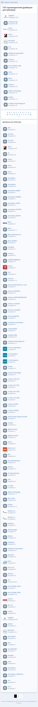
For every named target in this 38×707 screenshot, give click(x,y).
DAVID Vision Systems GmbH (17, 417)
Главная (6, 2)
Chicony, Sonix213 (14, 304)
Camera (10, 253)
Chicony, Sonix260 (14, 310)
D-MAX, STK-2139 (13, 398)
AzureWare (11, 178)
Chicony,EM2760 (13, 316)
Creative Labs (13, 22)
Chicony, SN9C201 (14, 291)
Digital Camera (13, 436)
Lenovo (10, 599)
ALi (9, 153)
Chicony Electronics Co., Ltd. (17, 285)
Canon (10, 266)
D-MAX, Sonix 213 (13, 379)
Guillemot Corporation (16, 53)
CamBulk (11, 247)
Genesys (11, 523)
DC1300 (10, 423)
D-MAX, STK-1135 (13, 385)
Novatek (10, 655)
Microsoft (11, 41)
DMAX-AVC (11, 448)
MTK (9, 643)
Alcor (10, 34)
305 (9, 128)
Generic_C (11, 517)
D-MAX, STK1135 (13, 404)
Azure (10, 172)
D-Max (10, 366)
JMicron (10, 574)
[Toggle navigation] (2, 2)
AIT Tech (10, 140)
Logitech (11, 16)
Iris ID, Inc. (11, 567)
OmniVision (12, 668)
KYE (9, 47)
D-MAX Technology (14, 373)
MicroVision (12, 636)
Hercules (11, 555)
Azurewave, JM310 (14, 203)
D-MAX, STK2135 (13, 410)
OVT (9, 680)
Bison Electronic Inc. (14, 235)
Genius (10, 536)
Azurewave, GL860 (14, 191)
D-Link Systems (13, 360)
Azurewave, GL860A (14, 197)
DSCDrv (10, 467)
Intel (9, 561)
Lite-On (10, 605)
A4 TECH (10, 134)
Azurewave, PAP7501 (14, 209)
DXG (9, 479)
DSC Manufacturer (14, 461)
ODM (9, 662)
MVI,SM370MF (12, 649)
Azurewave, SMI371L (14, 216)
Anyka (10, 159)
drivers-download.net (31, 701)
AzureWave (11, 184)
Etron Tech (11, 498)
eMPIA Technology (14, 91)
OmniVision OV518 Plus (15, 674)
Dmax (10, 442)
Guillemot (11, 542)
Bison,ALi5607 (12, 241)
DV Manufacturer (13, 473)
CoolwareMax (12, 329)
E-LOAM (10, 486)
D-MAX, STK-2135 (13, 392)
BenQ (9, 222)
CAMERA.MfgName (14, 260)
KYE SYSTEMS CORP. (15, 66)
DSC (9, 454)
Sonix (10, 28)
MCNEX (10, 624)
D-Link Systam (13, 354)
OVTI (9, 687)
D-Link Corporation (14, 348)
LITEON (10, 611)
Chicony (11, 60)
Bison (10, 78)
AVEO (9, 166)
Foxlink (10, 97)
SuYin (10, 72)
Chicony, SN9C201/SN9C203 (17, 297)
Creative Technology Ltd (16, 103)
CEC (9, 272)
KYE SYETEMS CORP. (14, 586)
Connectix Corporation (15, 323)
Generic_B (11, 511)
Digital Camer (12, 429)
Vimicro (11, 85)
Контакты (19, 703)
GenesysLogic (12, 530)
